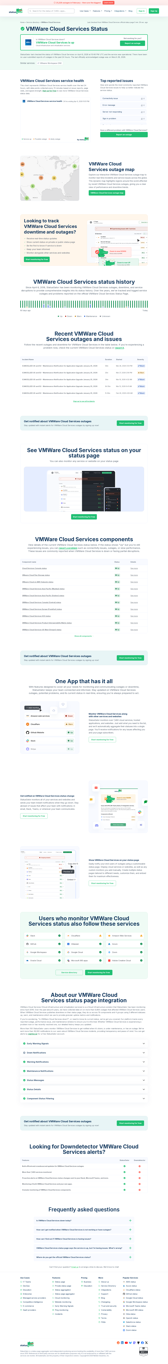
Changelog (105, 1302)
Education (27, 1290)
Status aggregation (63, 1290)
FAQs (103, 1322)
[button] (84, 1044)
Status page (60, 1282)
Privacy (104, 1314)
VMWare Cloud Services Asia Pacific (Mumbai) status (43, 589)
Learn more (108, 3)
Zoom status (131, 1330)
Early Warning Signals (64, 1306)
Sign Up (154, 11)
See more (134, 568)
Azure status (131, 1286)
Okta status (130, 1314)
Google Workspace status (137, 1302)
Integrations (106, 1290)
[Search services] (51, 11)
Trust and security (109, 1306)
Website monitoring (63, 1302)
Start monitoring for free (37, 259)
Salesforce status (133, 1322)
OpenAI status (132, 1318)
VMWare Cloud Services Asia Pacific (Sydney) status (43, 596)
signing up (32, 1034)
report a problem (68, 548)
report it (119, 347)
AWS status (131, 1282)
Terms (103, 1318)
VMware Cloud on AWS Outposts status (37, 582)
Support (104, 1294)
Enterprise (27, 1294)
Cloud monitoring (62, 1298)
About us (105, 1282)
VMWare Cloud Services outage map (106, 193)
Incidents (59, 1314)
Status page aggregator (65, 1294)
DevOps (26, 1286)
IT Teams (27, 1282)
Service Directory (108, 1286)
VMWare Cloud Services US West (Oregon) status (41, 630)
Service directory (32, 22)
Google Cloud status (134, 1298)
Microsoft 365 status (134, 1310)
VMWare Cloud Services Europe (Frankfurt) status (42, 609)
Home (22, 22)
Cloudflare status (133, 1290)
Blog (130, 11)
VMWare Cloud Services (50, 22)
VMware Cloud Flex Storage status (36, 575)
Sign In (142, 11)
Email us (74, 1267)
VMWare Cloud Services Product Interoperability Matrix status (47, 623)
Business (87, 1282)
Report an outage (132, 43)
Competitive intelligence (33, 1302)
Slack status (131, 1326)
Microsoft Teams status (136, 1306)
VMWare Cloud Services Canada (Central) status (41, 602)
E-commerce (28, 1306)
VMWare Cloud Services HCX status (36, 616)
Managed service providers (34, 1298)
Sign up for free (49, 91)
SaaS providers (29, 1310)
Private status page (63, 1286)
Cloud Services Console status (34, 568)
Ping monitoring (61, 1310)
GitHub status (131, 1294)
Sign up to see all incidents (84, 401)
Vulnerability (106, 1310)
